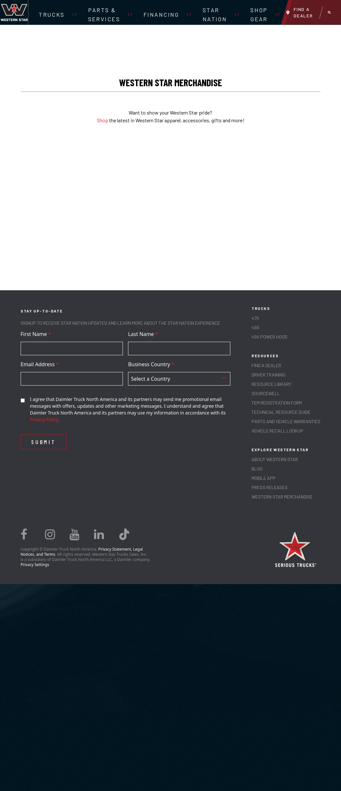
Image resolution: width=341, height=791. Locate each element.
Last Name (143, 334)
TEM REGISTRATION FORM (277, 402)
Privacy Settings (35, 564)
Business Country (151, 364)
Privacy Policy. (45, 419)
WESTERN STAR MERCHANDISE (282, 496)
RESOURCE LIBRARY (271, 384)
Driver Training (268, 374)
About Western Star (275, 459)
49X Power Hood (269, 337)
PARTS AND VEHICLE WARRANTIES (286, 421)
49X (255, 327)
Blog (257, 468)
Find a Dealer (266, 365)
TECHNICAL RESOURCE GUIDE (281, 412)
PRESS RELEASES (270, 487)
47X (255, 318)
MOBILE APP (264, 478)
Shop (102, 120)
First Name (36, 334)
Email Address (40, 364)
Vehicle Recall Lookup (277, 430)
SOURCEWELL (266, 393)
